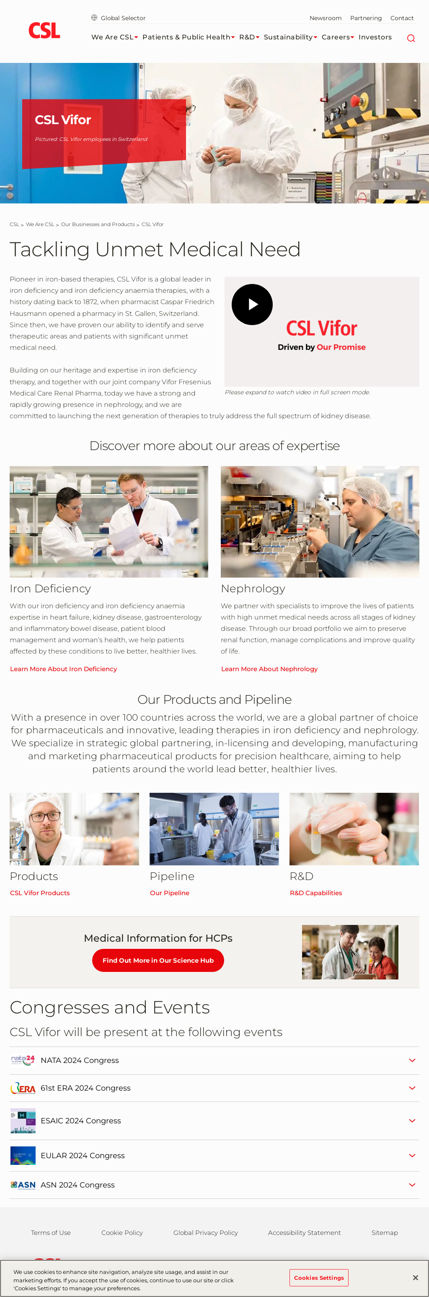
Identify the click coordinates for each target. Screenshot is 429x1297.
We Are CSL (116, 37)
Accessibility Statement (304, 1233)
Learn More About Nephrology (269, 669)
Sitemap (385, 1233)
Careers (340, 37)
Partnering (366, 18)
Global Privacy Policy (205, 1233)
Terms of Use (51, 1233)
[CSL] (14, 224)
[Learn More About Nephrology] (320, 521)
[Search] (410, 37)
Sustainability (293, 37)
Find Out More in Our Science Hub (158, 960)
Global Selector (118, 18)
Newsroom (326, 18)
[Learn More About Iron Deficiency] (109, 521)
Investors (375, 37)
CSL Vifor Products (40, 893)
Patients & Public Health (190, 37)
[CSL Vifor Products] (74, 829)
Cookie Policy (122, 1233)
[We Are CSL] (40, 224)
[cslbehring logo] (44, 31)
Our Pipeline (169, 893)
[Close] (415, 1277)
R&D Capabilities (316, 893)
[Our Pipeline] (214, 829)
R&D (251, 37)
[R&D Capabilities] (354, 829)
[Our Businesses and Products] (98, 224)
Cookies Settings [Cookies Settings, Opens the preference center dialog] (319, 1277)
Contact (402, 18)
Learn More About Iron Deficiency (63, 669)
